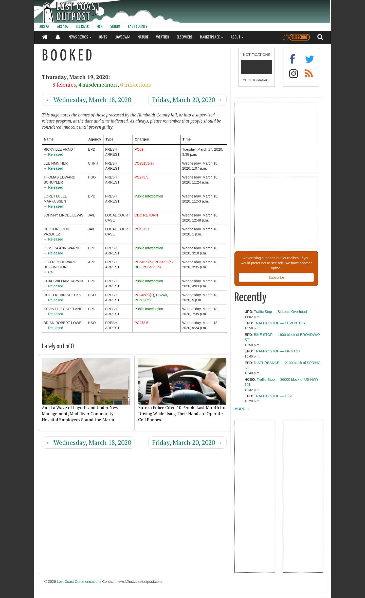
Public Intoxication (149, 196)
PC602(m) (143, 300)
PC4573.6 (142, 229)
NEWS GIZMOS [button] (80, 37)
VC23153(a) (144, 163)
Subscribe (276, 277)
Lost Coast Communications (79, 582)
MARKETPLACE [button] (211, 37)
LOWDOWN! (122, 37)
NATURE (143, 37)
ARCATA (62, 27)
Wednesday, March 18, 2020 (88, 99)
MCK (99, 27)
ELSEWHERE (184, 37)
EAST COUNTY (137, 27)
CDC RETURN (146, 215)
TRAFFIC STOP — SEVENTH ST (280, 323)
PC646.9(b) (144, 262)
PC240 (161, 295)
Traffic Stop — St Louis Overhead (280, 312)
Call (51, 272)
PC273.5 (141, 177)
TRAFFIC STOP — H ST (273, 396)
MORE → (242, 409)
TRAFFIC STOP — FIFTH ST (277, 351)
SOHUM (115, 27)
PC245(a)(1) (144, 295)
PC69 (139, 149)
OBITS (103, 37)
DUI (138, 267)
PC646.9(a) (164, 262)
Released (55, 154)
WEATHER (162, 37)
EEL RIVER (82, 27)
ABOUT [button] (237, 37)
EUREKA (44, 27)
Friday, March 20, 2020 (187, 99)
